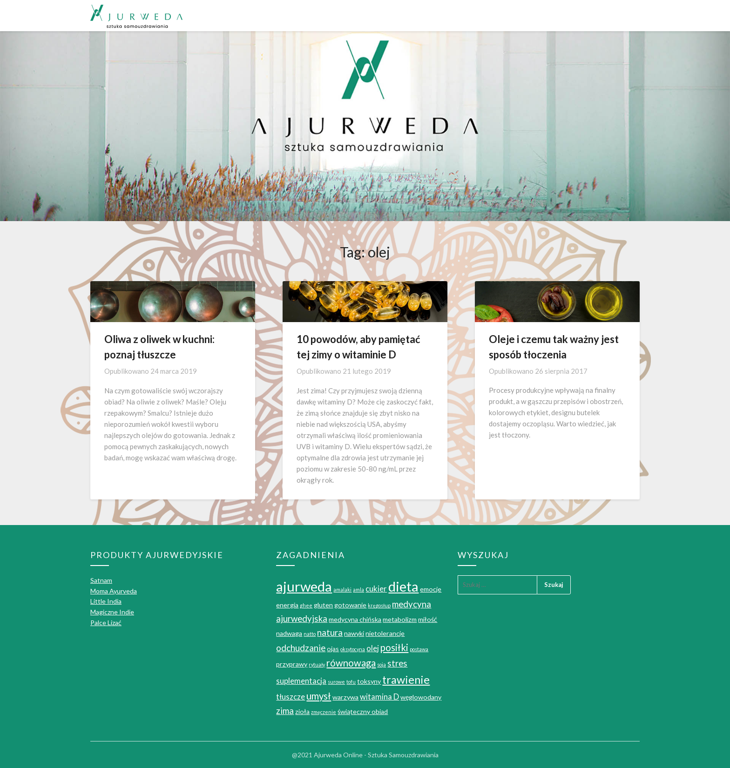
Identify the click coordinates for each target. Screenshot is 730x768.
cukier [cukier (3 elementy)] (376, 588)
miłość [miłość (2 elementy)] (427, 619)
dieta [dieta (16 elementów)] (403, 586)
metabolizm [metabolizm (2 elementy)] (400, 619)
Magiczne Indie (112, 612)
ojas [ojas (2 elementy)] (333, 649)
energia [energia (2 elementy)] (287, 605)
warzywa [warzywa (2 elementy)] (345, 697)
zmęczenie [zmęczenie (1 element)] (323, 712)
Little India (106, 601)
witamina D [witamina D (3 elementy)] (379, 696)
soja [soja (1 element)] (381, 664)
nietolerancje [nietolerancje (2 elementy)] (385, 633)
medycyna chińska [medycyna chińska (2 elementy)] (355, 619)
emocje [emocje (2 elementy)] (430, 589)
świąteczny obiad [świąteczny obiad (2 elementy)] (363, 711)
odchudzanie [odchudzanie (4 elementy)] (300, 648)
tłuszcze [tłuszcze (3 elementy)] (290, 696)
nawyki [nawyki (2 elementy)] (354, 633)
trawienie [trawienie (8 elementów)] (406, 679)
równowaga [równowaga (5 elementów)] (351, 662)
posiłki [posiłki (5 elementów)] (394, 647)
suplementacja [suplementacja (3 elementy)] (301, 681)
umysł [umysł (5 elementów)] (318, 695)
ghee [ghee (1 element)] (306, 605)
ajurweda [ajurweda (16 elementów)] (304, 586)
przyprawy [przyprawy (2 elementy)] (291, 664)
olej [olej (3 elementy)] (372, 648)
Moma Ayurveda (113, 591)
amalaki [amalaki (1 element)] (342, 589)
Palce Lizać (106, 623)
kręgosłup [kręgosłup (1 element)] (379, 605)
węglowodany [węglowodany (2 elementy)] (420, 697)
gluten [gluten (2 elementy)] (323, 605)
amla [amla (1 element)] (358, 589)
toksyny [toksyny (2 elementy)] (369, 681)
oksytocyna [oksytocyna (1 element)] (352, 649)
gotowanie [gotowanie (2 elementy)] (350, 605)
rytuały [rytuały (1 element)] (317, 664)
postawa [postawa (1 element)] (419, 649)
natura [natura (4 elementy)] (330, 632)
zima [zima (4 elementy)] (285, 711)
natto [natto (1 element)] (310, 634)
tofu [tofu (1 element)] (351, 682)
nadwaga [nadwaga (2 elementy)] (289, 633)
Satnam (101, 580)
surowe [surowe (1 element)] (336, 682)
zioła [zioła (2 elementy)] (302, 711)
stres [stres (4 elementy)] (397, 663)
